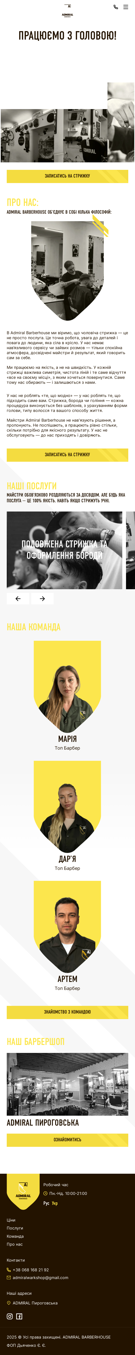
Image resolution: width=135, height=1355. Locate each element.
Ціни (11, 1220)
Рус (46, 1203)
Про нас (15, 1244)
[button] (18, 598)
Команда (15, 1236)
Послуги (15, 1228)
